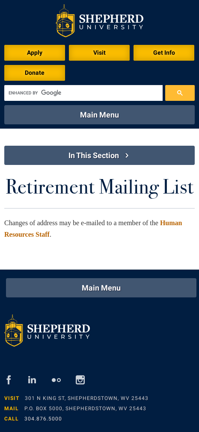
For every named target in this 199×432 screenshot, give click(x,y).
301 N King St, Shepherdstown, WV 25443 (87, 398)
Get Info (164, 52)
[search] (83, 93)
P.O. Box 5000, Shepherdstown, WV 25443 (85, 408)
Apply (34, 52)
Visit (99, 52)
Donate (35, 72)
